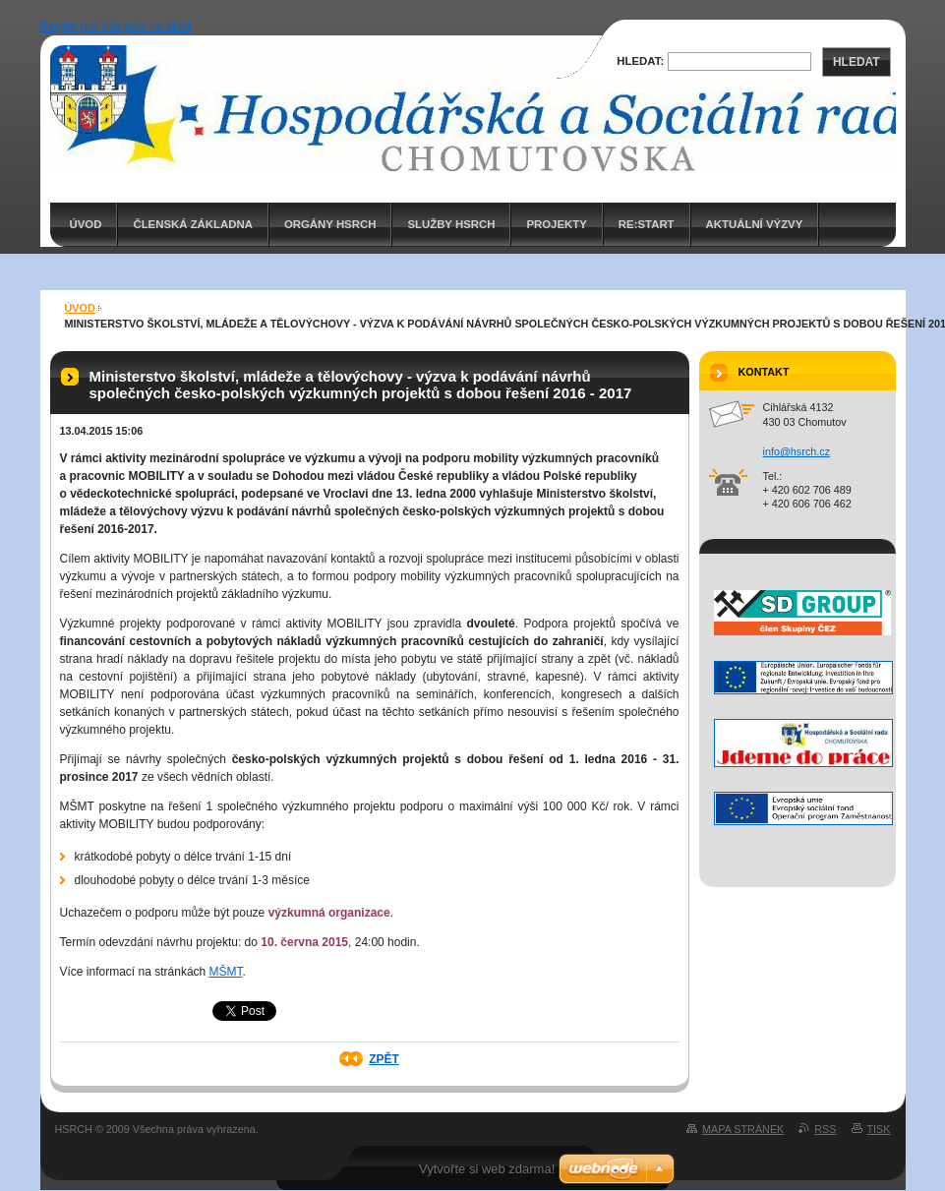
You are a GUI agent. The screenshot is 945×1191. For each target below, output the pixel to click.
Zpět (384, 1059)
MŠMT (226, 972)
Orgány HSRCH (330, 224)
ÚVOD (86, 224)
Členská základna (193, 224)
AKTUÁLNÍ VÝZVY (754, 224)
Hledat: (640, 61)
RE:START (647, 224)
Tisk (879, 1129)
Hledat (856, 62)
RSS (825, 1129)
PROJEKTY (556, 224)
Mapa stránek (743, 1129)
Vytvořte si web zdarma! (487, 1168)
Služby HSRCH (451, 224)
